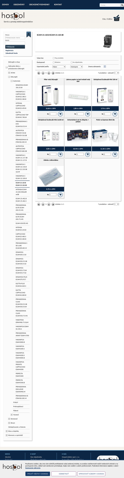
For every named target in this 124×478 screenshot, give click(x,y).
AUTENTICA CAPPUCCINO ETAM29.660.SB (21, 148)
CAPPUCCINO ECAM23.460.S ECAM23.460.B (21, 236)
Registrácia (9, 50)
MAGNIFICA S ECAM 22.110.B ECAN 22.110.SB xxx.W (21, 168)
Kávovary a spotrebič (15, 435)
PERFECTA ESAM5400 (19, 374)
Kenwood (14, 419)
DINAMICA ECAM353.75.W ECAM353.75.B (21, 270)
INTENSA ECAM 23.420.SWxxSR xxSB (21, 192)
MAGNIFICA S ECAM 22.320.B (21, 177)
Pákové (15, 411)
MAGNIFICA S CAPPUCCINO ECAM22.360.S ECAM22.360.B (21, 95)
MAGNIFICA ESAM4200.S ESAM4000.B (20, 355)
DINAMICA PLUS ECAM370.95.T (21, 278)
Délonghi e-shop (14, 62)
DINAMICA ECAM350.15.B (21, 253)
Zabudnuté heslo (12, 53)
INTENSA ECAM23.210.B (21, 228)
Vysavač (16, 415)
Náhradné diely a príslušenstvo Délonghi (16, 67)
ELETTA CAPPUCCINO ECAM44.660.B (21, 292)
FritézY (15, 402)
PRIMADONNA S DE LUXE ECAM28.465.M (21, 245)
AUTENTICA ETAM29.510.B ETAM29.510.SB (21, 133)
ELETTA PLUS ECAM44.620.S (21, 284)
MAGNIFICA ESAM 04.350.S (22, 327)
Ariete (13, 73)
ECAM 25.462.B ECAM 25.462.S (21, 199)
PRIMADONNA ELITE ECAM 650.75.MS (21, 216)
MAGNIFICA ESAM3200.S (20, 347)
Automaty (16, 81)
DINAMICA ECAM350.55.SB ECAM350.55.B (21, 261)
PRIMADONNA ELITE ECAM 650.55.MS (21, 207)
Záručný (8, 457)
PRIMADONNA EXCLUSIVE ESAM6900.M (21, 389)
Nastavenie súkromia (32, 468)
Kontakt (58, 4)
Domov (5, 4)
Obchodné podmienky (39, 4)
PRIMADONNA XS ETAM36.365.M (22, 141)
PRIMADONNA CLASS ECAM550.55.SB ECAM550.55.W (21, 303)
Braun (13, 423)
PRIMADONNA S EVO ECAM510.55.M (21, 123)
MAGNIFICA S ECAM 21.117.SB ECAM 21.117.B (21, 157)
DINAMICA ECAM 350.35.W (22, 86)
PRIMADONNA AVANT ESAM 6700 (22, 334)
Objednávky (19, 4)
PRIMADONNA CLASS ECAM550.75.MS (22, 313)
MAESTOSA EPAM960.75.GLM (22, 321)
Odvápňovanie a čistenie (16, 427)
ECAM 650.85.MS (22, 223)
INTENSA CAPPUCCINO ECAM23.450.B (21, 105)
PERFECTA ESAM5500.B (20, 381)
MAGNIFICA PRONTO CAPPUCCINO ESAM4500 (20, 365)
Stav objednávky (36, 457)
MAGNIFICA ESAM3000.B (20, 341)
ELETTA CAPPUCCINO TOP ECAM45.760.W (22, 114)
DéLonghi (14, 77)
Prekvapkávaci (18, 406)
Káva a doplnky (13, 431)
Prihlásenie (10, 47)
